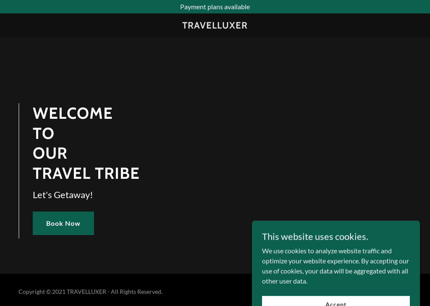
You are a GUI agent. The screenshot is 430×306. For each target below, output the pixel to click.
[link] (215, 26)
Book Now (63, 223)
